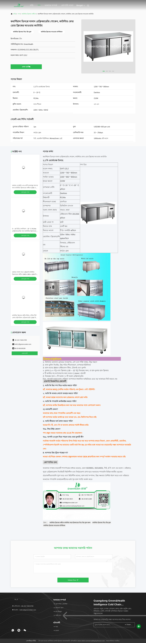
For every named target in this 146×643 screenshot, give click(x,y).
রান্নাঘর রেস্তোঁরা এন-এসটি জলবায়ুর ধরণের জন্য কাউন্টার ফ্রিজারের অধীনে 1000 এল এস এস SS (25, 188)
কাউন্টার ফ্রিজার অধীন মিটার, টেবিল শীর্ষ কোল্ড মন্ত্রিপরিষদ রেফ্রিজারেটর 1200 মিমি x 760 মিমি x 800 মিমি (24, 317)
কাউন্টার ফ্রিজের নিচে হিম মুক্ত (101, 522)
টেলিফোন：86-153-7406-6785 (22, 606)
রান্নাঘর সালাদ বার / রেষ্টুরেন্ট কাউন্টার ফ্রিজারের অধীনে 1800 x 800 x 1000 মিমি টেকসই (25, 274)
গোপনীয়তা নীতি (31, 641)
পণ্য (39, 5)
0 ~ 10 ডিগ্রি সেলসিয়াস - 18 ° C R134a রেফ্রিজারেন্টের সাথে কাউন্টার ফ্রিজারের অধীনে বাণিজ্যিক (24, 231)
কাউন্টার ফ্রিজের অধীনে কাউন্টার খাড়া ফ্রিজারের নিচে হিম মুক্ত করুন (70, 522)
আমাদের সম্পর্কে (51, 5)
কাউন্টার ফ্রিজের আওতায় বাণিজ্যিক (54, 525)
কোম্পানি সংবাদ (67, 5)
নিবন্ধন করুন (129, 625)
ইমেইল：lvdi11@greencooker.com (24, 610)
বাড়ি (31, 5)
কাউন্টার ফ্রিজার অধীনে (29, 14)
